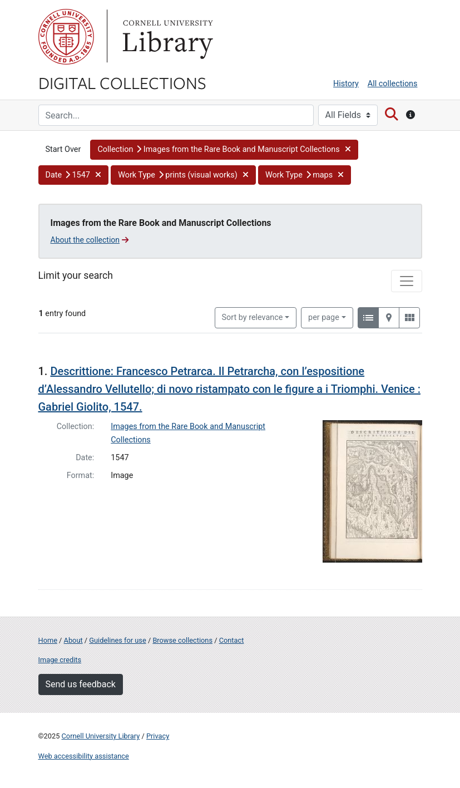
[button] (224, 150)
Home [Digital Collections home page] (47, 640)
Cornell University (66, 37)
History (346, 83)
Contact (231, 640)
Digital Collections (122, 82)
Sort (252, 317)
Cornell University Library (101, 736)
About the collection (90, 239)
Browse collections (182, 640)
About (73, 640)
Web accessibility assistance (83, 756)
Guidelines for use (117, 640)
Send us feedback (81, 684)
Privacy (157, 736)
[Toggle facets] (406, 281)
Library (166, 37)
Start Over (63, 149)
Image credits (60, 660)
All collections (393, 83)
